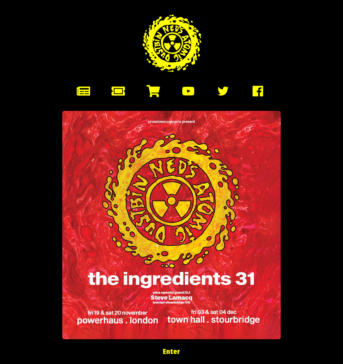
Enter (171, 351)
